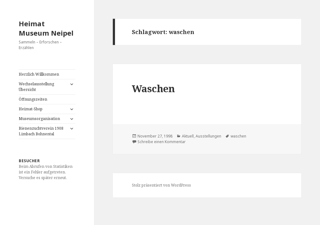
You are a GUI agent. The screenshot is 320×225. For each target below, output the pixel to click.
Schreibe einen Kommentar (162, 141)
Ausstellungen (208, 136)
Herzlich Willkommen (39, 74)
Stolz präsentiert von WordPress (161, 185)
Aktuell (188, 136)
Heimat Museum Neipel (46, 28)
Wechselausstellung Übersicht (36, 86)
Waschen (153, 88)
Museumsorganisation (39, 118)
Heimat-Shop (30, 109)
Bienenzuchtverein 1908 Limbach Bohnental (41, 131)
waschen (238, 136)
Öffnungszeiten (33, 99)
